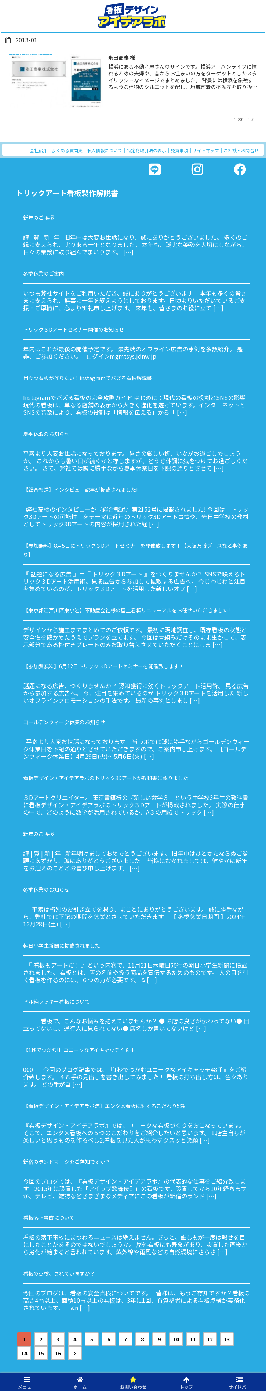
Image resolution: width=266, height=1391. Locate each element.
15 (41, 1353)
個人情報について (104, 150)
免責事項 (179, 150)
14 (24, 1353)
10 (176, 1339)
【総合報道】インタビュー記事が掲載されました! (80, 489)
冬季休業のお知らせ (46, 889)
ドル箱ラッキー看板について (56, 1001)
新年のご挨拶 (38, 217)
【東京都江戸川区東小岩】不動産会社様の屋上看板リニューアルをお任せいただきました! (126, 610)
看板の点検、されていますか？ (59, 1273)
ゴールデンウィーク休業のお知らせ (64, 722)
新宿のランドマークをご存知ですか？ (66, 1161)
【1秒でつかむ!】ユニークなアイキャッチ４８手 (79, 1050)
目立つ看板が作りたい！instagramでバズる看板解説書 (87, 378)
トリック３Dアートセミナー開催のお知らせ (73, 329)
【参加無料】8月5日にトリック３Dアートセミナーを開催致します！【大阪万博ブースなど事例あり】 (135, 550)
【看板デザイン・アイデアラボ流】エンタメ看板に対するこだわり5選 (104, 1105)
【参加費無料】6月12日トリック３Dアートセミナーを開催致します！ (103, 666)
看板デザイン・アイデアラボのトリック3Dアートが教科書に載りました (105, 778)
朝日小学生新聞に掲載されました (61, 945)
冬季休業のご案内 (43, 273)
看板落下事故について (48, 1217)
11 (193, 1339)
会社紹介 (38, 150)
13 (227, 1339)
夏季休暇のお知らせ (46, 433)
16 (58, 1353)
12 (210, 1339)
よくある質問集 (67, 150)
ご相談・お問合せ (241, 150)
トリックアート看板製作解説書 (67, 192)
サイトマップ (206, 150)
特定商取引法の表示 (146, 150)
